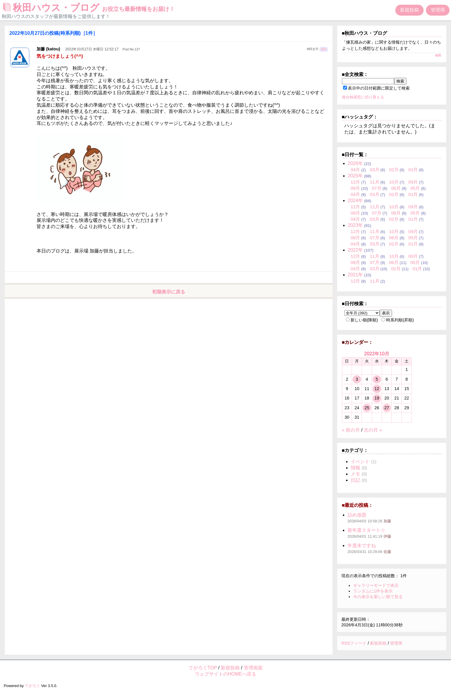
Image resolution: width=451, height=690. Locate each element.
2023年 (355, 225)
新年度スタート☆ (366, 530)
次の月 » (373, 430)
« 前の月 (351, 430)
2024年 (355, 200)
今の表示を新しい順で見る (378, 596)
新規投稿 (409, 9)
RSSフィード (354, 643)
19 (376, 398)
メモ (355, 473)
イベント (360, 461)
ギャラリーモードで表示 (376, 585)
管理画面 (253, 667)
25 (366, 407)
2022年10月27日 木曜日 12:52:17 (91, 49)
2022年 (355, 249)
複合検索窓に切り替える (363, 97)
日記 (355, 480)
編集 (324, 49)
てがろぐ (32, 686)
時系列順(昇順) (397, 320)
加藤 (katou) (48, 49)
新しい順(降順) (362, 320)
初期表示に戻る (168, 291)
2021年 (355, 274)
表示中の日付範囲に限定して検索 (376, 88)
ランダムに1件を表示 (373, 591)
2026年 (355, 163)
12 (376, 388)
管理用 (438, 9)
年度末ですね (362, 545)
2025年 (355, 175)
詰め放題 (357, 514)
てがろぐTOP (203, 667)
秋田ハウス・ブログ (89, 7)
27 (386, 407)
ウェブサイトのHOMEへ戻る (225, 673)
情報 (355, 467)
